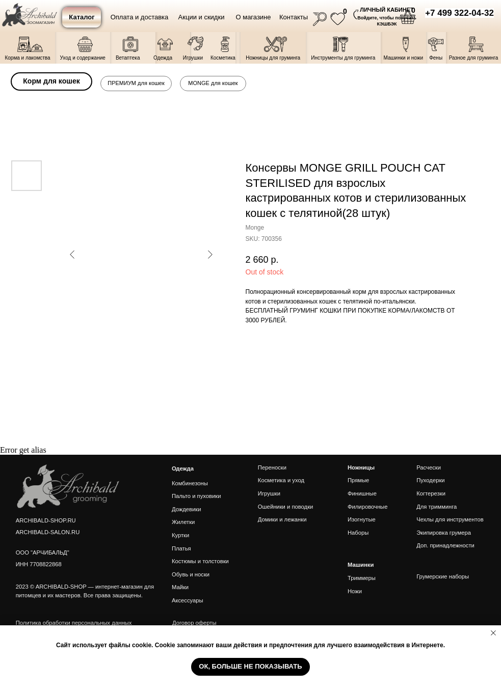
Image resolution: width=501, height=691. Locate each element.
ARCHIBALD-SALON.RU (48, 532)
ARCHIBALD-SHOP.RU (46, 520)
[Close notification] (493, 633)
